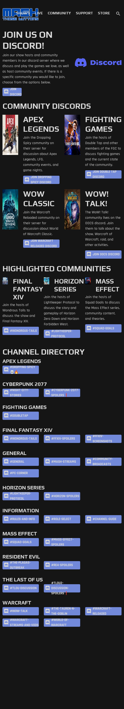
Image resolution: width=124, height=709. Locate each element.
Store (104, 13)
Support (84, 13)
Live (39, 13)
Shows (23, 13)
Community (59, 13)
